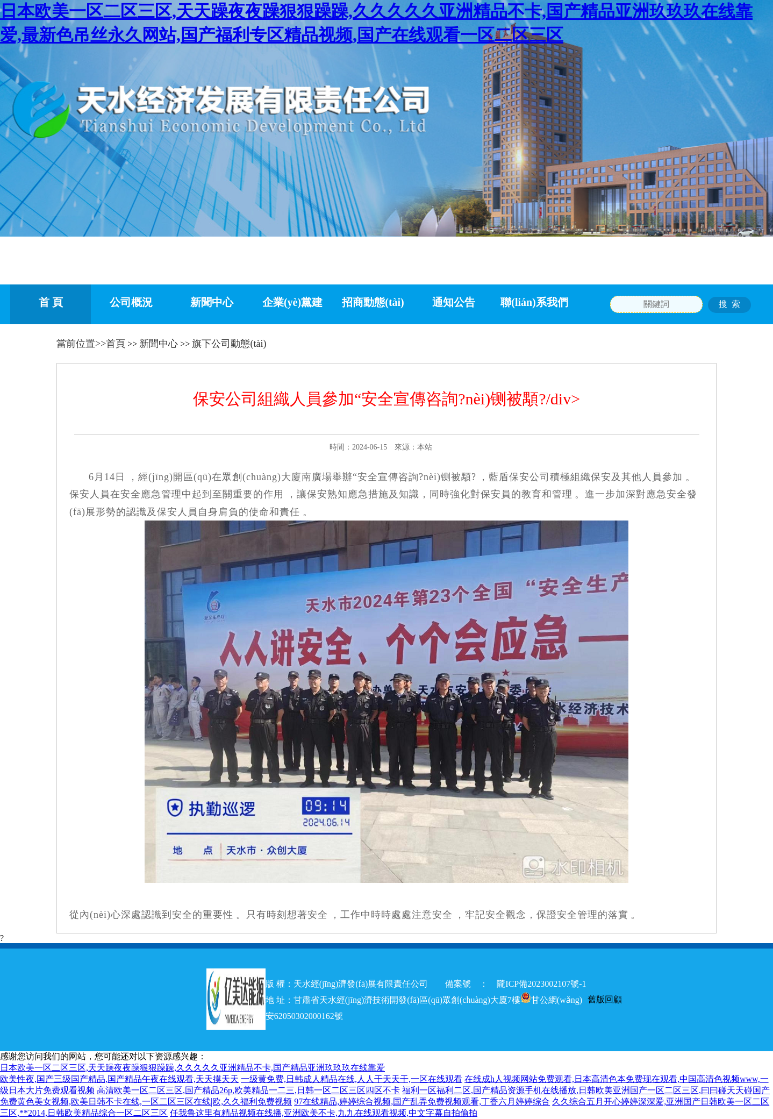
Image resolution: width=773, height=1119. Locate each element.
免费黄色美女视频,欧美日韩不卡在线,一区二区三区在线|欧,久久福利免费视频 (146, 1101)
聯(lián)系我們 (534, 302)
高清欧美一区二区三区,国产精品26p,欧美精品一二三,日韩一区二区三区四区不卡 (248, 1090)
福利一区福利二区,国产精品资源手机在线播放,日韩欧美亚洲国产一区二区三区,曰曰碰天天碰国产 (586, 1090)
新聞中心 (211, 302)
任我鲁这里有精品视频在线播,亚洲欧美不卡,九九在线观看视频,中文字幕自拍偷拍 (323, 1112)
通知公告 (453, 302)
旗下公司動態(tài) (229, 343)
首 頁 (51, 302)
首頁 (115, 343)
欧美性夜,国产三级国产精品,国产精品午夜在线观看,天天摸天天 (119, 1079)
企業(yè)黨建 (292, 302)
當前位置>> (81, 343)
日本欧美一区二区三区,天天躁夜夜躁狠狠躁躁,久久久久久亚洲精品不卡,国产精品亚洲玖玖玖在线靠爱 (192, 1067)
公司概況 (131, 302)
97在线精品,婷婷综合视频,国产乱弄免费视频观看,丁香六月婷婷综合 (422, 1101)
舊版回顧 (605, 999)
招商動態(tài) (373, 302)
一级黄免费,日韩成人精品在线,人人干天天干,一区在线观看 (351, 1079)
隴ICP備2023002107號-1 (546, 983)
